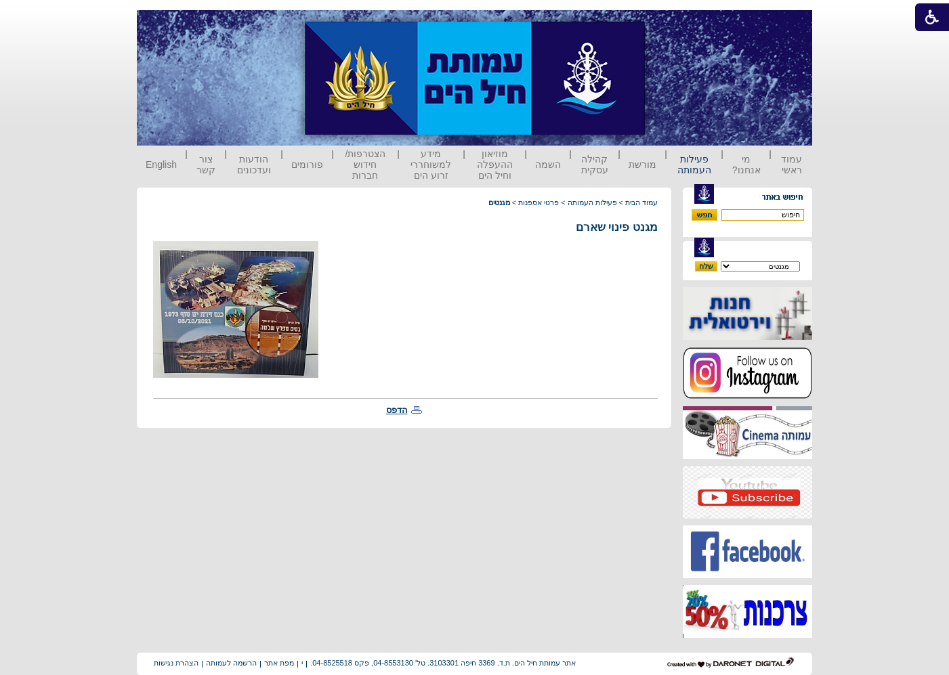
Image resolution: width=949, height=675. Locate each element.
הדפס (397, 410)
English (161, 164)
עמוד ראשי (791, 164)
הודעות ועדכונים (254, 164)
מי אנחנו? (746, 164)
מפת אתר (279, 663)
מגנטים (499, 202)
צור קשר (205, 164)
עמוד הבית (641, 202)
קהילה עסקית (594, 164)
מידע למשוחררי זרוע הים (430, 164)
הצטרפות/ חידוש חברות (365, 164)
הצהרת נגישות (176, 663)
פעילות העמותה (694, 164)
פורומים (307, 164)
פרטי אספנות (538, 202)
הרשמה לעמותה (231, 663)
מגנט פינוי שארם (617, 227)
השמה (548, 164)
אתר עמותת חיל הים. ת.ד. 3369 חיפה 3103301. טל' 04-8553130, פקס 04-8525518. (443, 663)
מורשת (642, 164)
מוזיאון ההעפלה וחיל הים (495, 164)
